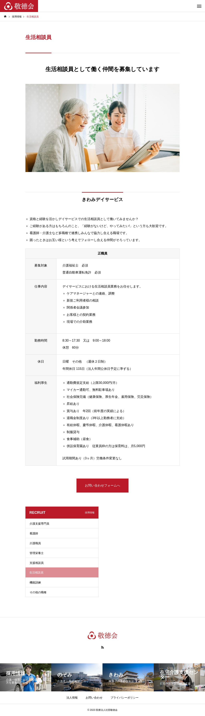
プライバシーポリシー (125, 697)
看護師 (34, 533)
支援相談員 (37, 562)
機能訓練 (35, 582)
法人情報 (72, 697)
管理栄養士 (37, 553)
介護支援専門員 (39, 523)
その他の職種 (38, 592)
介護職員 (35, 543)
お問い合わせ (94, 697)
